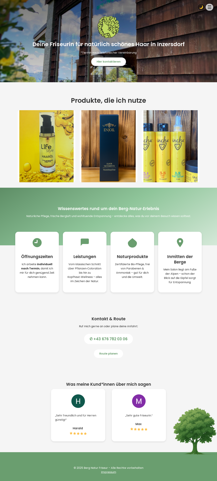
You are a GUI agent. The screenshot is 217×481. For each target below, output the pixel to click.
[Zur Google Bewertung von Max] (138, 433)
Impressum (108, 472)
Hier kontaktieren (109, 62)
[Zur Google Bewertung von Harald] (78, 437)
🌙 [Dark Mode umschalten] (201, 7)
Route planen (108, 354)
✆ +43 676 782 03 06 (108, 339)
